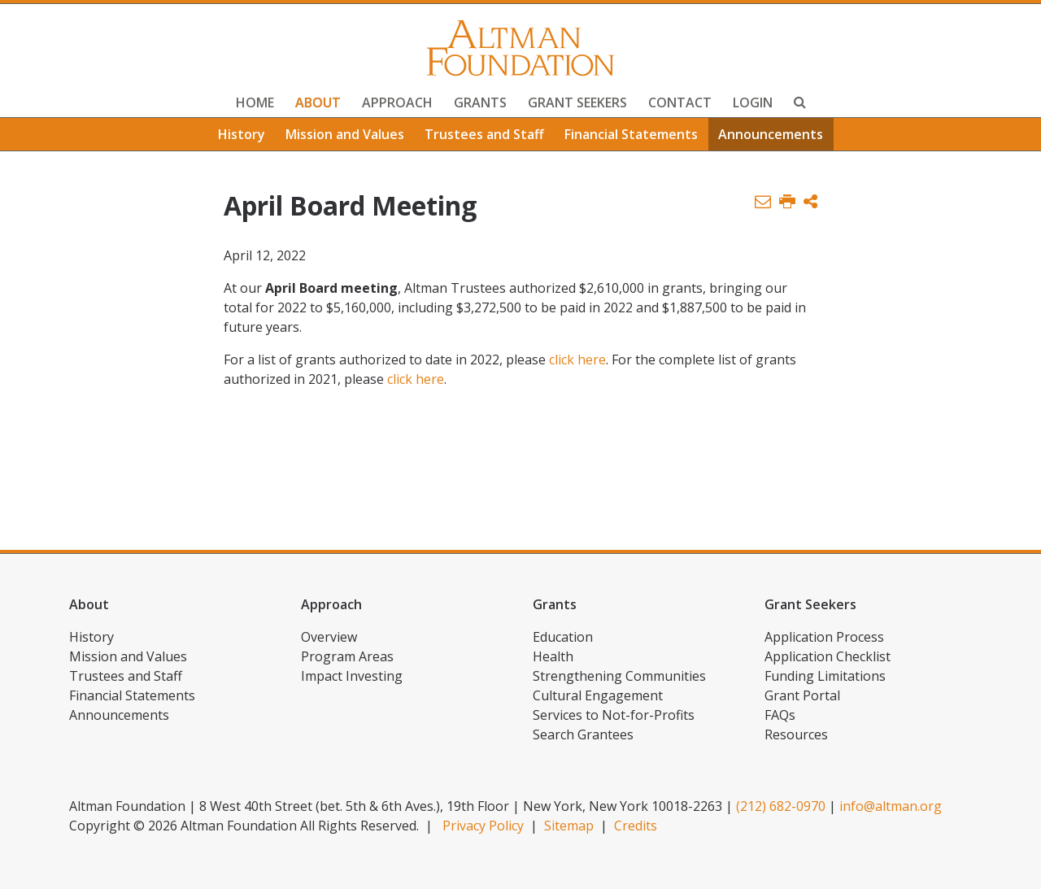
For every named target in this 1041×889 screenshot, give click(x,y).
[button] (810, 202)
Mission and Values (344, 134)
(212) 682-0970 (780, 806)
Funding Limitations (825, 676)
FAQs (779, 715)
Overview (329, 637)
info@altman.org (890, 806)
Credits (635, 826)
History (241, 134)
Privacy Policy (483, 826)
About (318, 102)
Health (553, 656)
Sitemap (569, 826)
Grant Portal (802, 695)
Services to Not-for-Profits (614, 715)
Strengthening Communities (619, 676)
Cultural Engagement (598, 695)
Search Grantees (583, 734)
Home (255, 102)
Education (563, 637)
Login (753, 102)
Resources (796, 734)
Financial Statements (631, 134)
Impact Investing (352, 676)
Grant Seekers (577, 102)
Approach (397, 102)
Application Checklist (827, 656)
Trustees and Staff (484, 134)
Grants (480, 102)
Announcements (770, 134)
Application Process (824, 637)
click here (577, 359)
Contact (680, 102)
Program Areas (347, 656)
